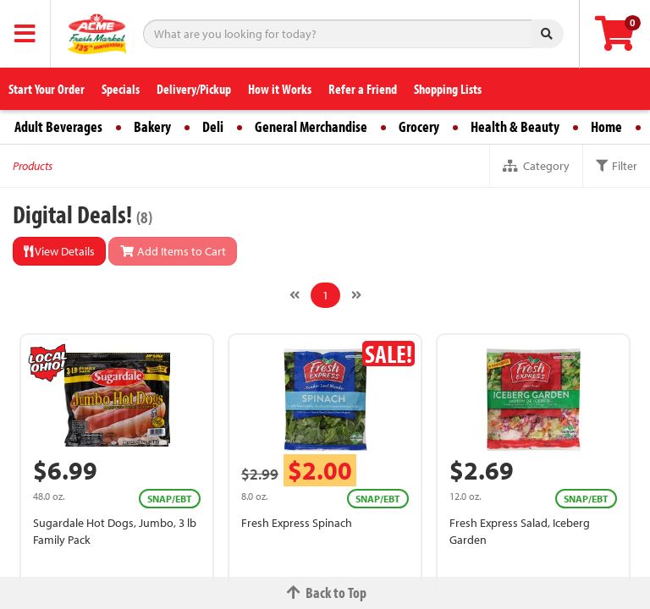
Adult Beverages (58, 126)
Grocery (419, 126)
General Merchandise (311, 126)
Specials (121, 88)
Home (606, 126)
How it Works (279, 88)
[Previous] (294, 295)
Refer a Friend (362, 88)
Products (32, 165)
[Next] (356, 295)
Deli (212, 126)
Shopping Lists (448, 88)
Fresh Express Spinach (296, 522)
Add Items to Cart (172, 251)
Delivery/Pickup (194, 88)
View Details (59, 251)
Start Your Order (46, 88)
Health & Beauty (515, 126)
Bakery (152, 126)
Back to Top (325, 592)
